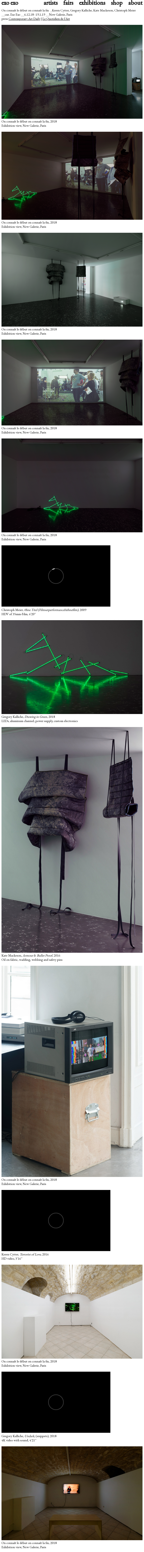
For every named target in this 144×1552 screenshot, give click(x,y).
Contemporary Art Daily (24, 19)
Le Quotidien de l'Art (56, 19)
